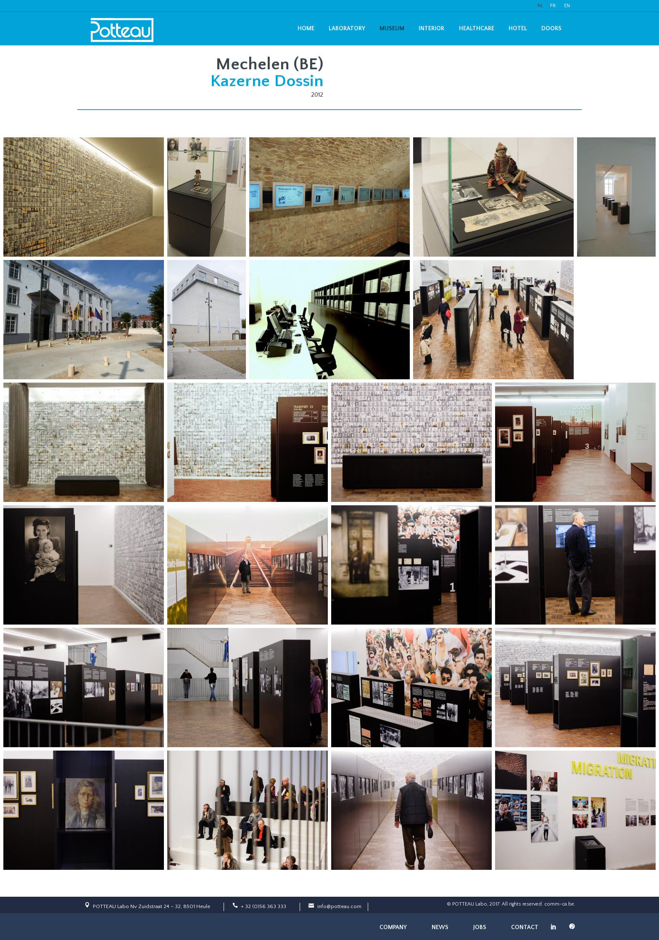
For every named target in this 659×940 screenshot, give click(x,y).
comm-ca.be (559, 904)
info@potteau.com (339, 906)
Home (306, 28)
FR (553, 5)
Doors (551, 28)
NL (540, 5)
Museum (392, 28)
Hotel (518, 28)
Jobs (479, 927)
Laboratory (347, 28)
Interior (431, 28)
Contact (524, 927)
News (440, 927)
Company (393, 927)
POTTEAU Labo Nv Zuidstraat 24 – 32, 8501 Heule (151, 906)
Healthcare (476, 28)
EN (567, 5)
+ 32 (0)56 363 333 (263, 906)
